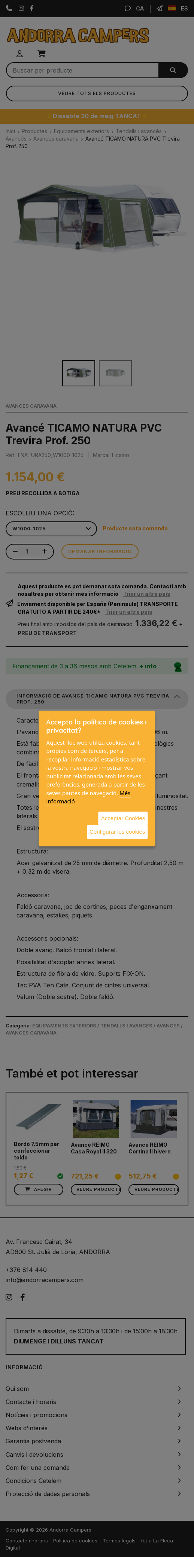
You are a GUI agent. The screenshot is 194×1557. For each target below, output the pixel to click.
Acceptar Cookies (123, 818)
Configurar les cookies (117, 831)
